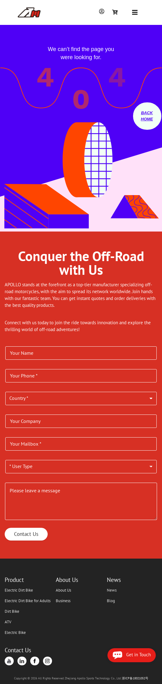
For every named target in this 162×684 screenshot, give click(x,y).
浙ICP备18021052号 (135, 678)
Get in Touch (131, 655)
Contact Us (26, 534)
